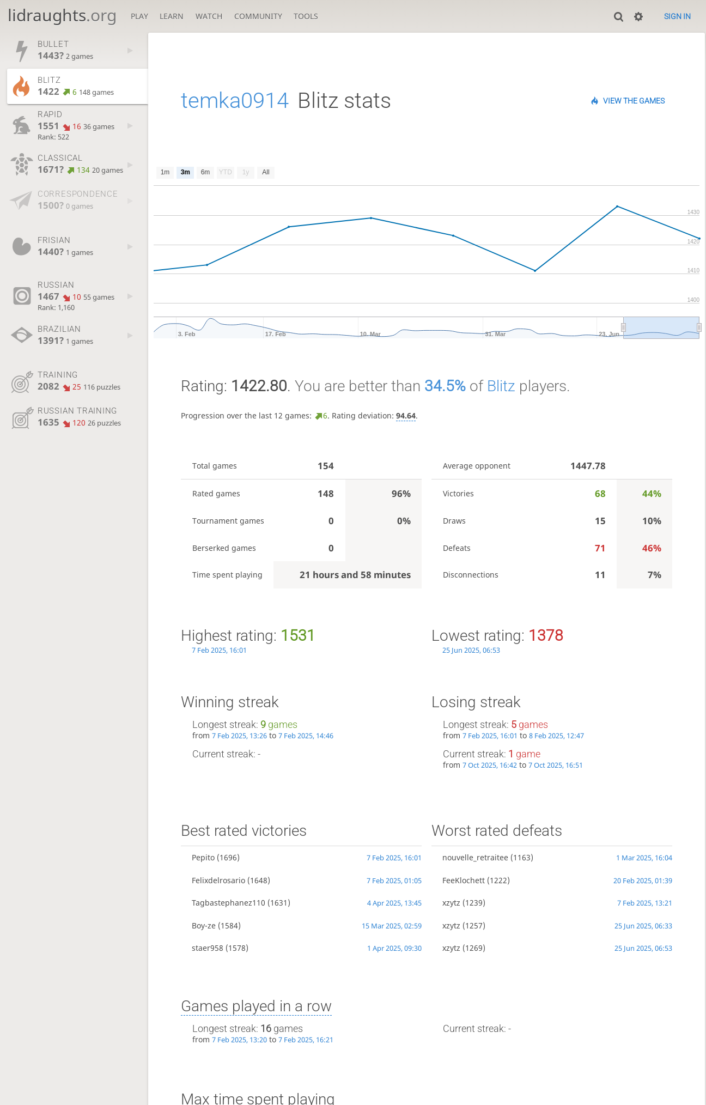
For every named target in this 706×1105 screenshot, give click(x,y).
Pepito (203, 857)
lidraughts (62, 15)
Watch (209, 16)
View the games (634, 100)
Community (258, 16)
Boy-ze (204, 925)
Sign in (677, 16)
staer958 (207, 948)
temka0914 (235, 100)
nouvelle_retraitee (475, 857)
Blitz (501, 386)
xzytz (451, 902)
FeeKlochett (463, 880)
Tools (306, 16)
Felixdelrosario (218, 880)
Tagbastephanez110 (228, 902)
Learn (172, 16)
